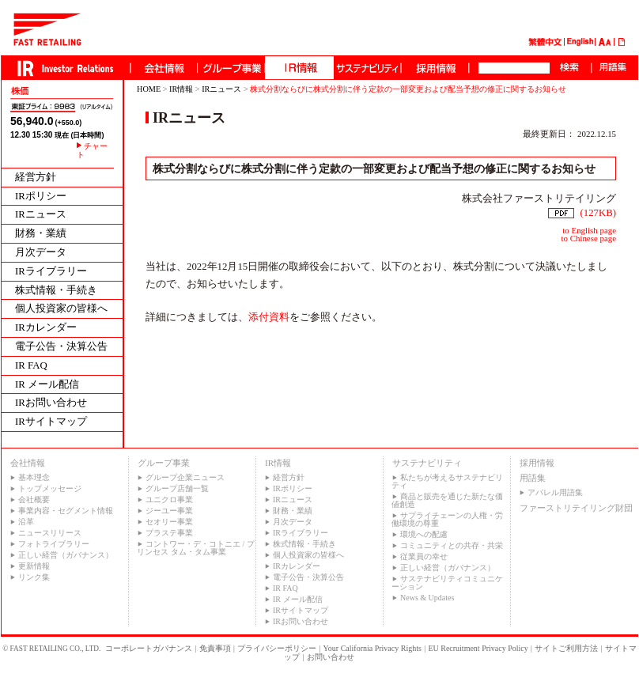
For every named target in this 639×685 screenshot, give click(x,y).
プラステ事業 (169, 532)
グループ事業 (164, 462)
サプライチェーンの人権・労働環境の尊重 (447, 519)
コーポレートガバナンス (148, 648)
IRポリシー (40, 196)
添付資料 (268, 317)
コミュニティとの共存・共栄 (451, 545)
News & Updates (427, 597)
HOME (149, 89)
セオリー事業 (169, 521)
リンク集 (34, 577)
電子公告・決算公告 (61, 347)
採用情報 (537, 462)
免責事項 (215, 648)
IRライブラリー (51, 272)
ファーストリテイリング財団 (576, 508)
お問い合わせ (330, 657)
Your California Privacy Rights (372, 648)
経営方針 (35, 177)
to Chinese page (588, 238)
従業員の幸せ (424, 556)
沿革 (26, 521)
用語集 (533, 478)
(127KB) (582, 212)
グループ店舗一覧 (177, 488)
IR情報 (181, 89)
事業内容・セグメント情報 (65, 510)
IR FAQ (31, 366)
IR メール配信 (47, 385)
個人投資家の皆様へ (61, 309)
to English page (589, 230)
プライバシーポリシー (276, 648)
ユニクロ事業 (169, 499)
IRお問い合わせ (51, 403)
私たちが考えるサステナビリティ (447, 481)
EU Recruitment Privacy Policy (477, 648)
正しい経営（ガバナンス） (65, 555)
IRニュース (40, 215)
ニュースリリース (49, 532)
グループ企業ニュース (185, 477)
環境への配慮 (424, 534)
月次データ (40, 253)
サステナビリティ (427, 462)
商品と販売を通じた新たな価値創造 (447, 500)
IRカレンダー (46, 328)
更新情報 (34, 566)
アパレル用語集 (555, 492)
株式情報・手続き (56, 291)
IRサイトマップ (51, 422)
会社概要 (34, 499)
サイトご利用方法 (566, 648)
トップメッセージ (49, 488)
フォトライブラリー (53, 543)
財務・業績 (40, 234)
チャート (92, 150)
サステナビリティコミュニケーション (447, 582)
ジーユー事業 (169, 510)
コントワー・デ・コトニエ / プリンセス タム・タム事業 (196, 547)
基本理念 (34, 477)
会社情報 (27, 462)
